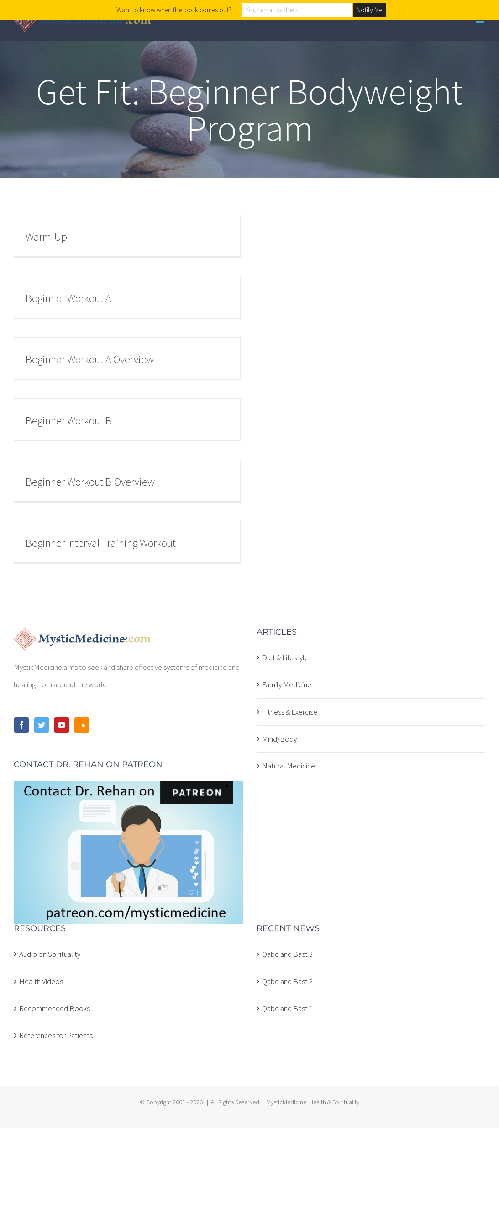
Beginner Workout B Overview (90, 482)
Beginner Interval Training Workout (101, 543)
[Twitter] (41, 725)
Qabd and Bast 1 (287, 1008)
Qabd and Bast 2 (287, 981)
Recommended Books (54, 1008)
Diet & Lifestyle (285, 657)
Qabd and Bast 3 (287, 954)
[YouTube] (61, 725)
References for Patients (56, 1035)
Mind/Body (279, 739)
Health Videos (41, 981)
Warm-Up (46, 237)
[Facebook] (21, 725)
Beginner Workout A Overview (90, 359)
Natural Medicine (288, 766)
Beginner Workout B (69, 420)
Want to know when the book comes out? (173, 9)
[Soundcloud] (81, 725)
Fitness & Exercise (289, 712)
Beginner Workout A (68, 298)
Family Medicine (286, 684)
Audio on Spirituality (49, 954)
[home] (82, 636)
